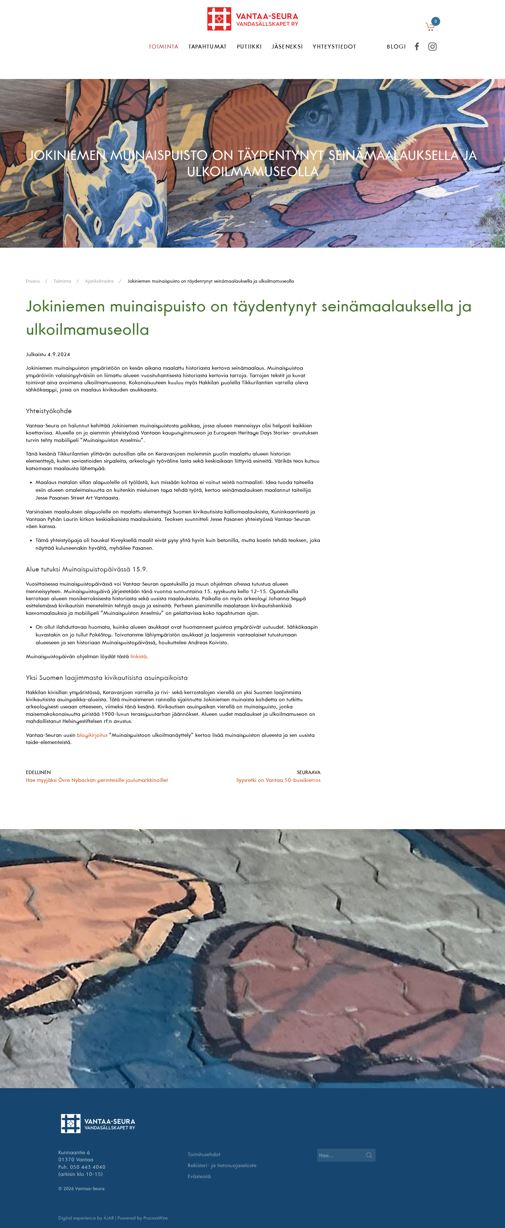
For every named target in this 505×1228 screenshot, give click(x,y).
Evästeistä (199, 1176)
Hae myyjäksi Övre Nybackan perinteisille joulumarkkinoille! (97, 780)
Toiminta (164, 46)
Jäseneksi (287, 46)
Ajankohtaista (99, 281)
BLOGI (396, 46)
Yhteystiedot (334, 46)
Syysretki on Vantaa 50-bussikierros (278, 780)
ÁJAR (109, 1218)
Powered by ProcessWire (143, 1218)
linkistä (138, 656)
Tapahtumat (207, 46)
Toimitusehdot (204, 1154)
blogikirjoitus (92, 735)
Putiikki (249, 46)
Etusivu (33, 281)
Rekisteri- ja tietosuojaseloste (222, 1165)
